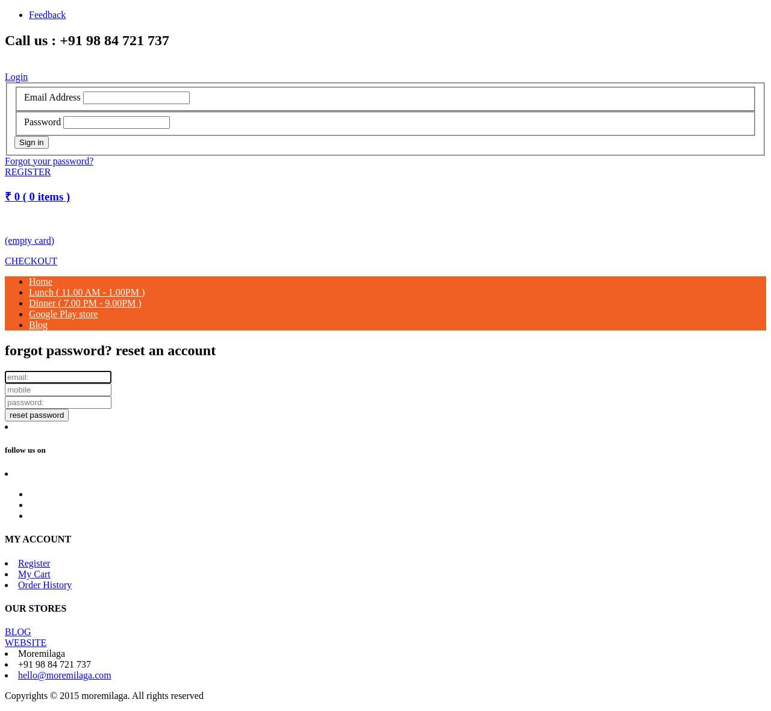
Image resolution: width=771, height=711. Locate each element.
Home (40, 281)
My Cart (34, 574)
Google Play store (63, 314)
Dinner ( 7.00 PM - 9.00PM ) (85, 303)
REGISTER (28, 172)
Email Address (52, 97)
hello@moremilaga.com (64, 675)
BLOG (18, 632)
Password (42, 122)
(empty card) (29, 240)
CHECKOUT (31, 261)
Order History (45, 585)
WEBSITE (25, 643)
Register (34, 563)
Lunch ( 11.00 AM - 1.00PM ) (87, 292)
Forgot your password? (49, 161)
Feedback (47, 15)
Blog (38, 325)
